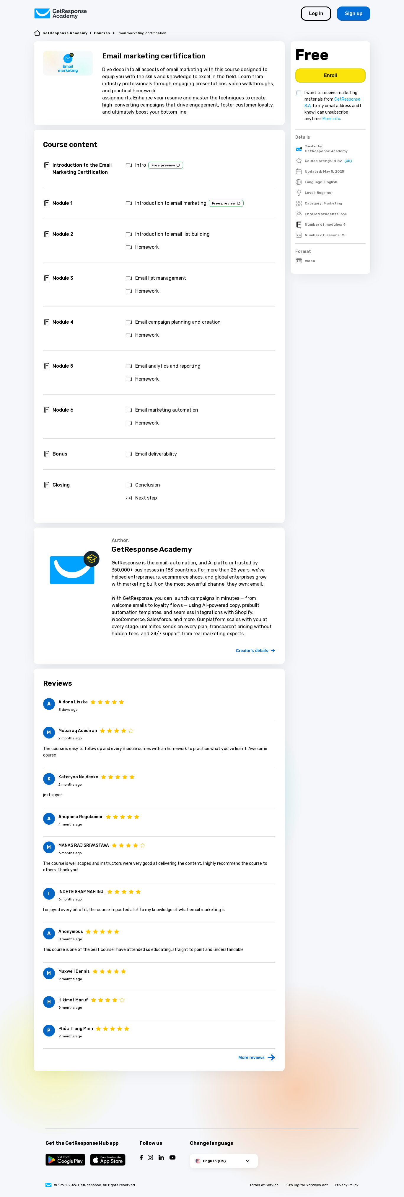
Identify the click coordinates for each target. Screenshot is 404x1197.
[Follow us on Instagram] (150, 1158)
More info (331, 118)
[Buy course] (330, 75)
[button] (224, 1161)
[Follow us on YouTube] (173, 1158)
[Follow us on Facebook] (141, 1158)
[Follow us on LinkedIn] (161, 1158)
